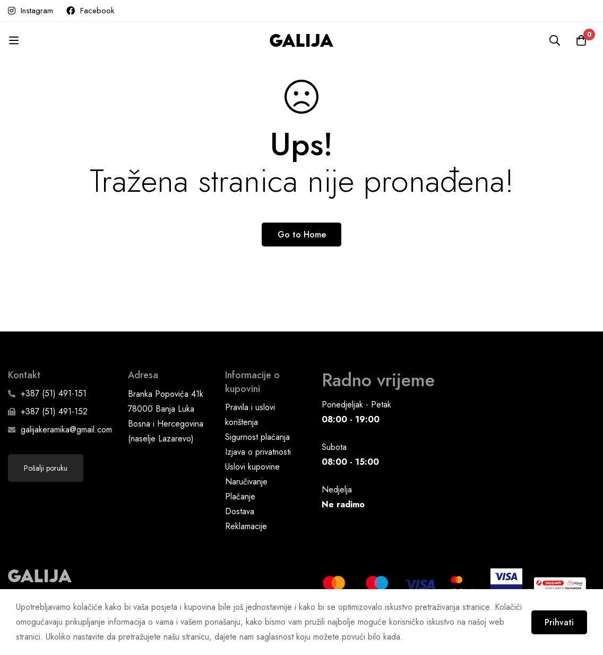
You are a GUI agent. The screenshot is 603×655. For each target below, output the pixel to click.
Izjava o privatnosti (258, 452)
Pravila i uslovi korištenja (250, 414)
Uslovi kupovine (252, 467)
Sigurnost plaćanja (257, 437)
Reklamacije (246, 526)
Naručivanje (246, 481)
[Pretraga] (554, 40)
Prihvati (559, 622)
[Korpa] (581, 40)
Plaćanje (240, 496)
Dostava (239, 511)
